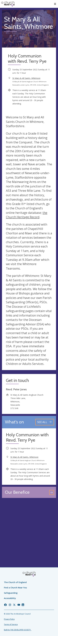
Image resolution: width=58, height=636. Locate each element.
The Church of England (15, 582)
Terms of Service (11, 624)
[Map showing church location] (29, 527)
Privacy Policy (9, 619)
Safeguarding (10, 593)
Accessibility (10, 598)
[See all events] (44, 422)
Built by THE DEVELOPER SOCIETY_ (17, 630)
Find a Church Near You (15, 587)
